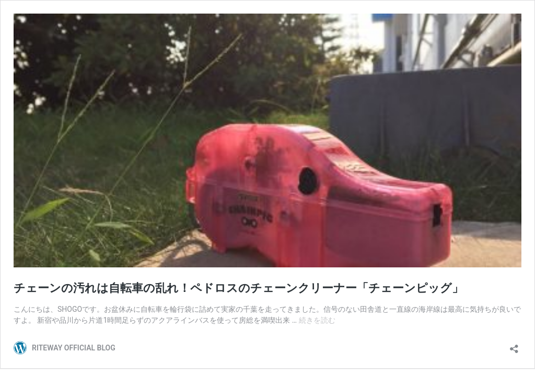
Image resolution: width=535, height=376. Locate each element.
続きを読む (317, 320)
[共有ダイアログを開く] (514, 345)
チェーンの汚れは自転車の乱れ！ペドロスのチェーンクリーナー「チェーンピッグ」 (238, 288)
